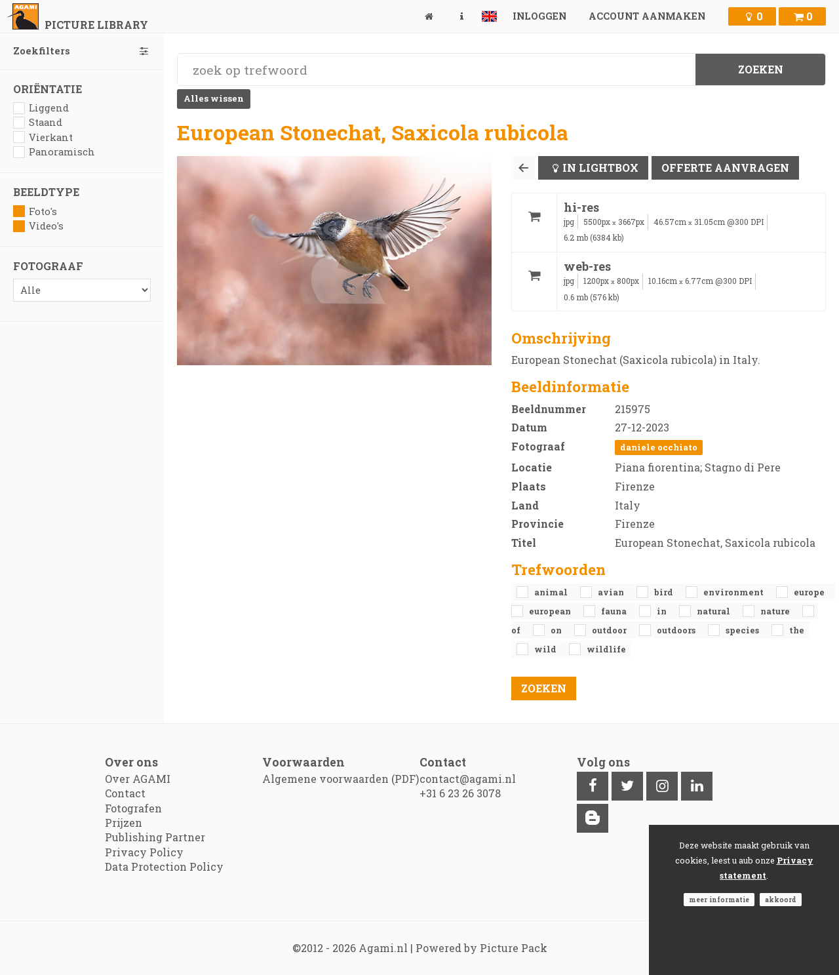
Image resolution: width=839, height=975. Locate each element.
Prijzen (123, 822)
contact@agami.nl (468, 779)
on (557, 630)
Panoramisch (54, 152)
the (796, 630)
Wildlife (606, 649)
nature (776, 611)
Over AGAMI (137, 779)
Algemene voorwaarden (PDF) (340, 779)
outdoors (677, 630)
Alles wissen (214, 98)
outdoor (610, 630)
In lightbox (600, 167)
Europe (809, 592)
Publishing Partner (155, 837)
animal (552, 592)
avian (612, 592)
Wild (546, 649)
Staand (37, 122)
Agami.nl (383, 948)
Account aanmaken (647, 16)
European (551, 611)
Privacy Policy (144, 852)
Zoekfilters (82, 51)
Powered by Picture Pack (481, 948)
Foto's (35, 211)
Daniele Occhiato (658, 447)
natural (714, 611)
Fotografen (133, 808)
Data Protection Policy (164, 866)
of (516, 630)
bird (664, 592)
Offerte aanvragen (725, 167)
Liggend (41, 108)
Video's (38, 226)
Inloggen (539, 16)
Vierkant (43, 137)
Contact (125, 793)
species (743, 630)
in (663, 611)
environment (734, 592)
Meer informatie (719, 899)
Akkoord (780, 899)
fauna (615, 611)
